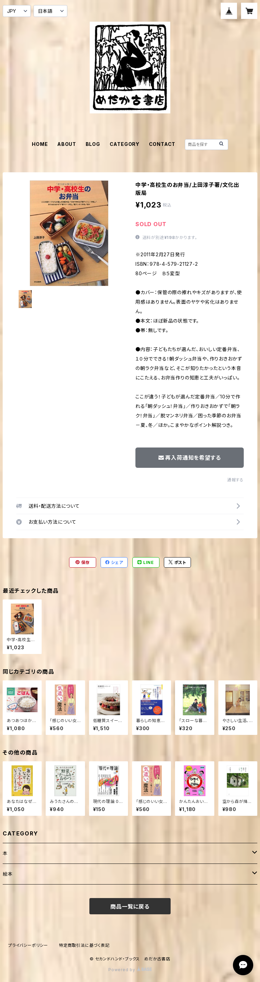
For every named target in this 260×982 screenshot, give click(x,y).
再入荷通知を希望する (189, 457)
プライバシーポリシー (28, 945)
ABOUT (66, 144)
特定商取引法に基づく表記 (84, 945)
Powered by (130, 969)
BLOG (93, 144)
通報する (235, 479)
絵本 (8, 874)
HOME (40, 144)
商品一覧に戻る (130, 906)
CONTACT (162, 144)
